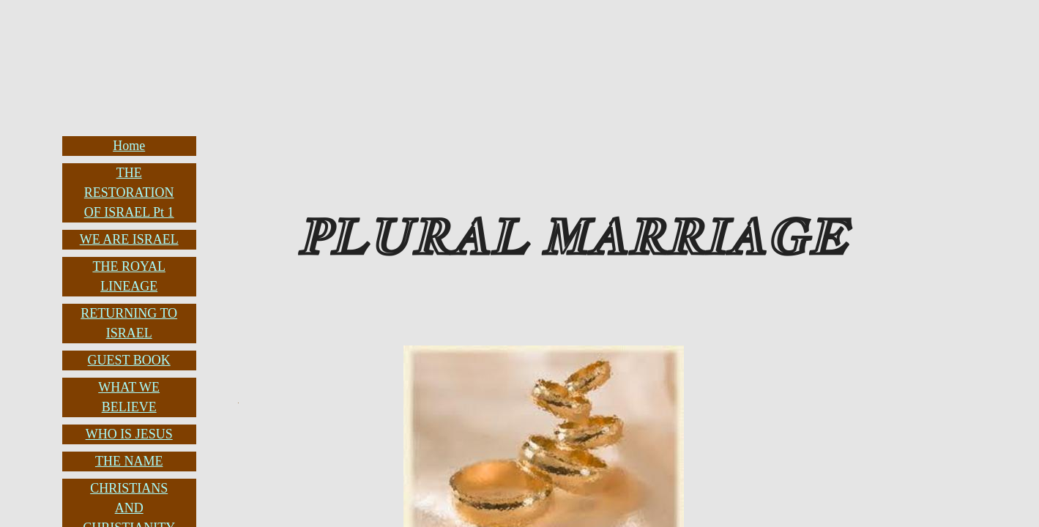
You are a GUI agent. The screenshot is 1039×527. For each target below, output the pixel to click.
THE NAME (129, 461)
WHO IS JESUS (129, 434)
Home (129, 145)
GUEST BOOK (129, 360)
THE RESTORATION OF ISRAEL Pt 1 (129, 192)
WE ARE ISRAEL (129, 239)
